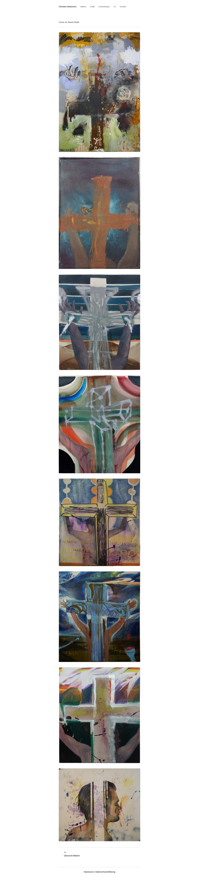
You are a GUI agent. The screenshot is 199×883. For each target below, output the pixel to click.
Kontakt (123, 7)
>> (65, 852)
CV (114, 7)
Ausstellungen (104, 7)
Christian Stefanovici (67, 7)
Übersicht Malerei (72, 856)
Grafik (92, 7)
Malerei (83, 7)
